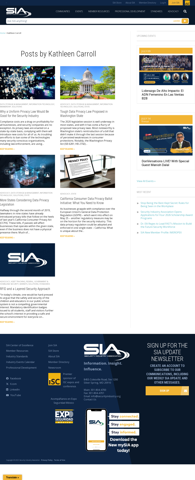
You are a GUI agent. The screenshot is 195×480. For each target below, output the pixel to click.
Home (2, 33)
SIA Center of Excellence (19, 345)
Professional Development (130, 11)
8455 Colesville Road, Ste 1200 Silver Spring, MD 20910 (101, 381)
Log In (163, 3)
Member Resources (99, 11)
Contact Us (90, 399)
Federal (29, 281)
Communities (63, 11)
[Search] (185, 12)
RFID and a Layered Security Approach (25, 289)
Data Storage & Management (14, 104)
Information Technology (41, 104)
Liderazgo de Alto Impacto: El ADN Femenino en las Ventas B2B (163, 94)
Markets (23, 284)
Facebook (15, 378)
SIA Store (117, 3)
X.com (13, 384)
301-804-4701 (96, 393)
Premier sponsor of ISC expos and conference (187, 3)
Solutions (17, 106)
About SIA (130, 3)
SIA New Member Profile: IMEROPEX (161, 232)
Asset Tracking (18, 281)
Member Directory (147, 3)
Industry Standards (17, 356)
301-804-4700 (98, 390)
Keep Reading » (7, 149)
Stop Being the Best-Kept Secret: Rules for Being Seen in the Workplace (165, 204)
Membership (5, 106)
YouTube (15, 395)
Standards (156, 11)
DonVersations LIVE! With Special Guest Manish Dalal (165, 163)
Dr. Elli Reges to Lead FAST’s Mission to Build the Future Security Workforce (166, 225)
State (87, 106)
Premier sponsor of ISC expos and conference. (71, 380)
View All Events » (146, 181)
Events (79, 11)
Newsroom (54, 367)
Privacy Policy (47, 460)
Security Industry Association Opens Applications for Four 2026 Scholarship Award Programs (167, 215)
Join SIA (175, 3)
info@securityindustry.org (106, 396)
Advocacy (173, 11)
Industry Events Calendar (20, 362)
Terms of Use (59, 460)
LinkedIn (15, 389)
